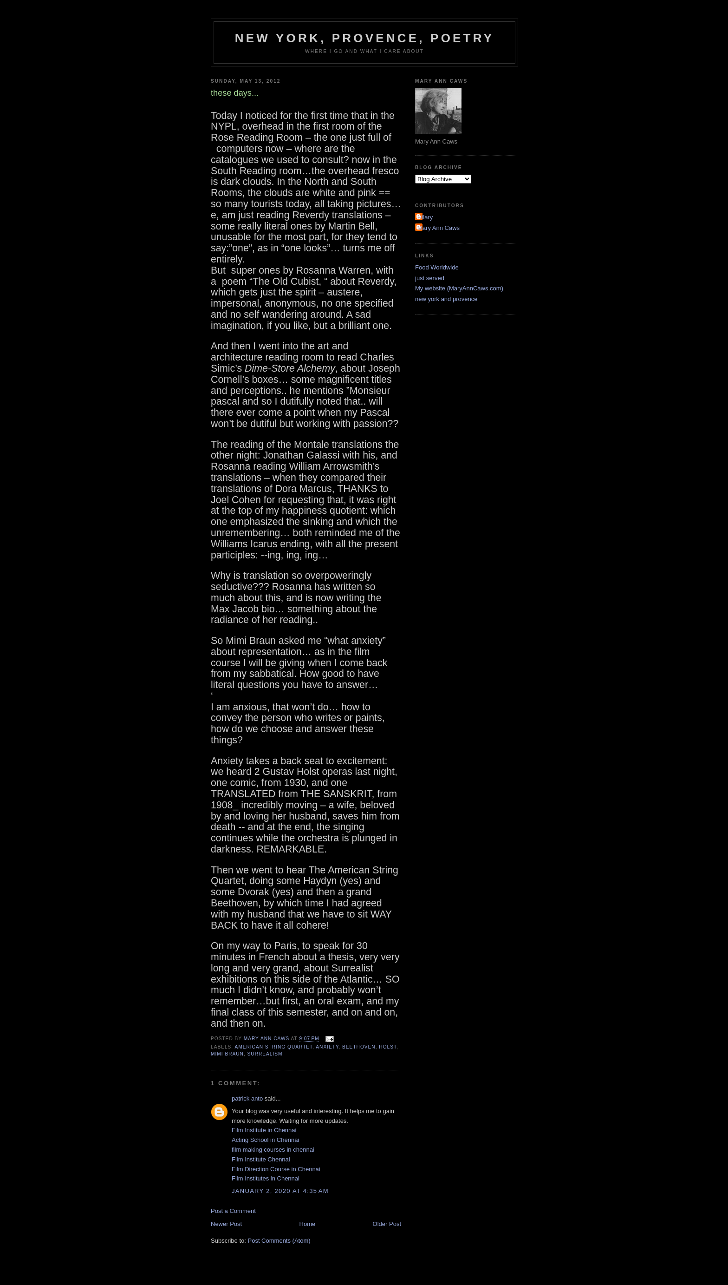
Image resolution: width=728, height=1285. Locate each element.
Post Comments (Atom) (279, 1240)
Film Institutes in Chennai (265, 1178)
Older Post (387, 1223)
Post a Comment (233, 1210)
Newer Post (226, 1223)
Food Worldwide (437, 267)
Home (307, 1223)
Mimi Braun (227, 1053)
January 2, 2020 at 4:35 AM (280, 1190)
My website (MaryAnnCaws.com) (459, 288)
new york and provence (446, 298)
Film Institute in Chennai (264, 1130)
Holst (387, 1046)
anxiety (327, 1046)
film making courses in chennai (273, 1149)
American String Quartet (273, 1046)
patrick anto (247, 1098)
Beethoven (359, 1046)
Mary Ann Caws (438, 227)
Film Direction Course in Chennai (276, 1169)
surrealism (265, 1053)
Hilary (425, 217)
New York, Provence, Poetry (364, 38)
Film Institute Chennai (261, 1159)
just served (429, 278)
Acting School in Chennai (265, 1139)
